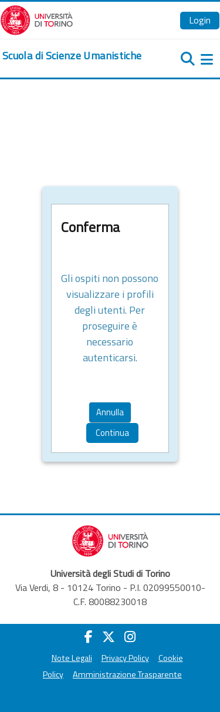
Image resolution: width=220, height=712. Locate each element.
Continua (112, 432)
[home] (71, 55)
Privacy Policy (125, 657)
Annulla (110, 412)
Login (200, 20)
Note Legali (72, 657)
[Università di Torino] (36, 19)
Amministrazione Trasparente (127, 674)
